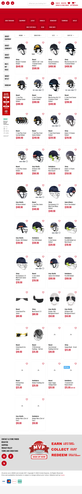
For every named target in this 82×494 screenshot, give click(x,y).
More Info (52, 35)
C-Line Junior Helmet (36, 285)
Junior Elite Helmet (54, 284)
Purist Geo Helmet (70, 213)
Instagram (5, 466)
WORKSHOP (7, 93)
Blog (42, 35)
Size (55, 43)
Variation (37, 43)
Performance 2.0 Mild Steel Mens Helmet (54, 214)
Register (63, 3)
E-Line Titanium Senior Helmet (37, 106)
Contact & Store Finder (62, 5)
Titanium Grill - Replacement (69, 392)
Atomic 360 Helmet (22, 248)
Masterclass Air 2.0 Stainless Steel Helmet (54, 107)
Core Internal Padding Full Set (53, 356)
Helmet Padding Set (38, 391)
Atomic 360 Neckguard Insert (54, 320)
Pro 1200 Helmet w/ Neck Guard (54, 178)
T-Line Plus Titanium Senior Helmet (21, 107)
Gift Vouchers (74, 5)
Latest (33, 29)
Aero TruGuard (9, 29)
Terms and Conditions (10, 459)
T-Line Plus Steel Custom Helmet (21, 142)
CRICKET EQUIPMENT (7, 46)
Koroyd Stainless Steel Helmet (54, 71)
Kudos (63, 483)
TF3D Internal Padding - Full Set (37, 356)
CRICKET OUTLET (7, 85)
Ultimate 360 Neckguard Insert (70, 320)
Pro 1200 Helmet (37, 248)
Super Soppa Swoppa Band (52, 392)
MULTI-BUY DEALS (31, 35)
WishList (69, 3)
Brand (22, 43)
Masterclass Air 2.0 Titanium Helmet (71, 71)
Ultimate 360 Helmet (36, 178)
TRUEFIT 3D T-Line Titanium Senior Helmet (37, 72)
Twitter (5, 473)
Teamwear (65, 29)
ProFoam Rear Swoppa (20, 392)
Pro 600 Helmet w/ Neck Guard (70, 249)
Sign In (58, 3)
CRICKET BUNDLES (7, 64)
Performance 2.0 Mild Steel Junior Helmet (21, 286)
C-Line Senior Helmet (52, 249)
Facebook (11, 466)
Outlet (75, 29)
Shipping (5, 453)
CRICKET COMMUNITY (7, 55)
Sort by (70, 43)
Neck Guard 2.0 (36, 320)
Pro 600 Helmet (69, 284)
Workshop (53, 29)
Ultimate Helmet (21, 213)
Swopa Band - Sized (71, 355)
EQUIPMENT (22, 29)
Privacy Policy (7, 456)
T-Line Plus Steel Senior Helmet (37, 142)
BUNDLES (42, 29)
